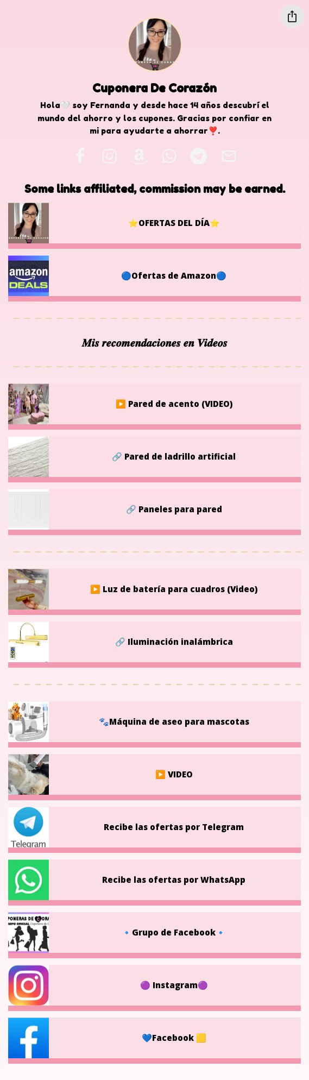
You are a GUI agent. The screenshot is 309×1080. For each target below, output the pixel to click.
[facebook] (80, 156)
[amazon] (140, 156)
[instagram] (110, 156)
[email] (229, 156)
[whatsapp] (169, 156)
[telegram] (198, 156)
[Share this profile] (292, 16)
